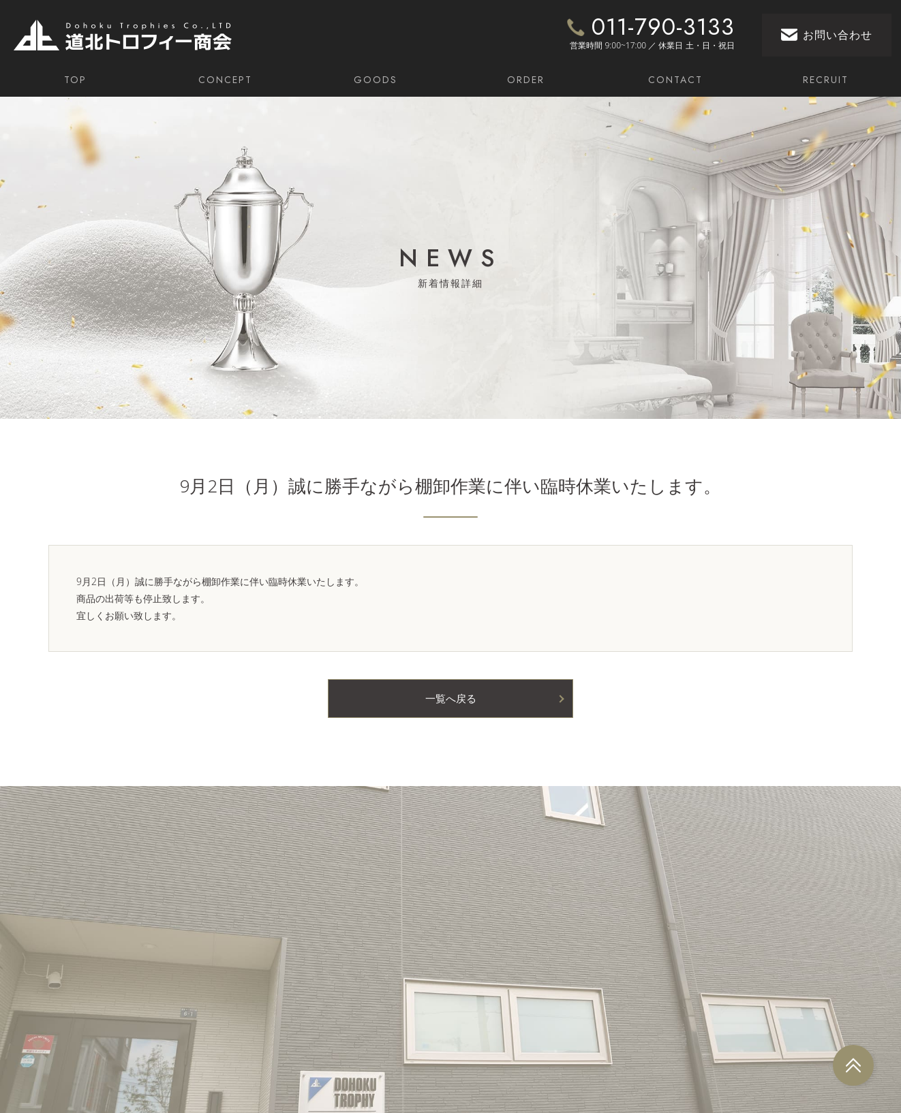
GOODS (375, 80)
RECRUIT (826, 80)
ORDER (526, 80)
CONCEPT (225, 80)
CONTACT (675, 80)
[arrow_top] (853, 1065)
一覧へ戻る (450, 697)
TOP (75, 80)
